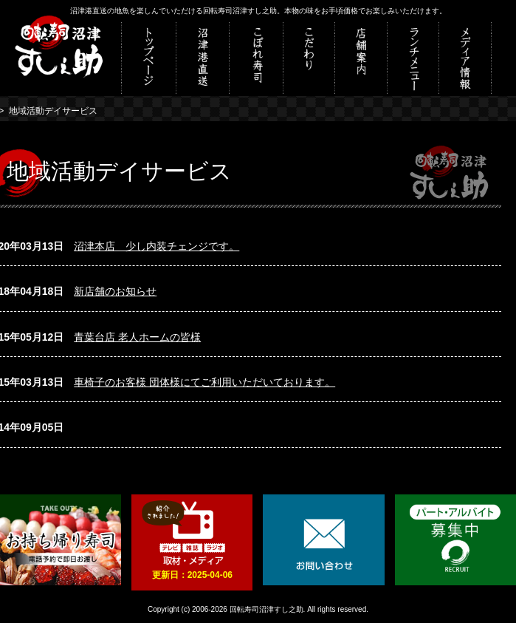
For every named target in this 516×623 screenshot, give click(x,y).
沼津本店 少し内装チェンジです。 (156, 246)
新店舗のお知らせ (115, 291)
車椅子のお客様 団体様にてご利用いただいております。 (204, 382)
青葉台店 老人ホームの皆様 (137, 337)
